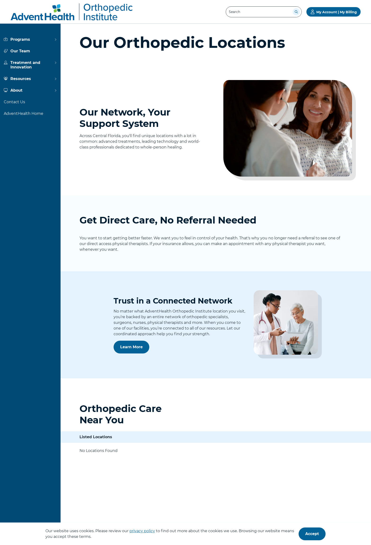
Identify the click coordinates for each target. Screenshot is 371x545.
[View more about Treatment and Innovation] (30, 64)
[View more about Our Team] (30, 51)
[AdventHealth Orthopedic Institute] (71, 11)
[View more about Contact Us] (30, 102)
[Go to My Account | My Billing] (333, 12)
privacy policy (142, 531)
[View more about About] (30, 90)
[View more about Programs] (30, 39)
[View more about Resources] (30, 78)
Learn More (133, 348)
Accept (312, 534)
